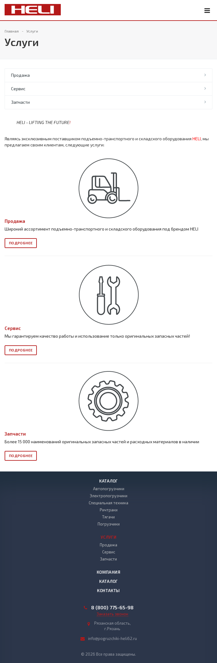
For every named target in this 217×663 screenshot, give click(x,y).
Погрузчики (109, 523)
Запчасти (20, 102)
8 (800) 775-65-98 (112, 607)
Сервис (18, 88)
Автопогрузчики (108, 488)
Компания (108, 572)
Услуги (108, 537)
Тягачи (108, 516)
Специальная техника (108, 502)
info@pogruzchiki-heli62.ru (112, 638)
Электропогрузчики (108, 495)
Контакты (108, 590)
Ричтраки (109, 509)
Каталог (108, 481)
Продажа (20, 75)
